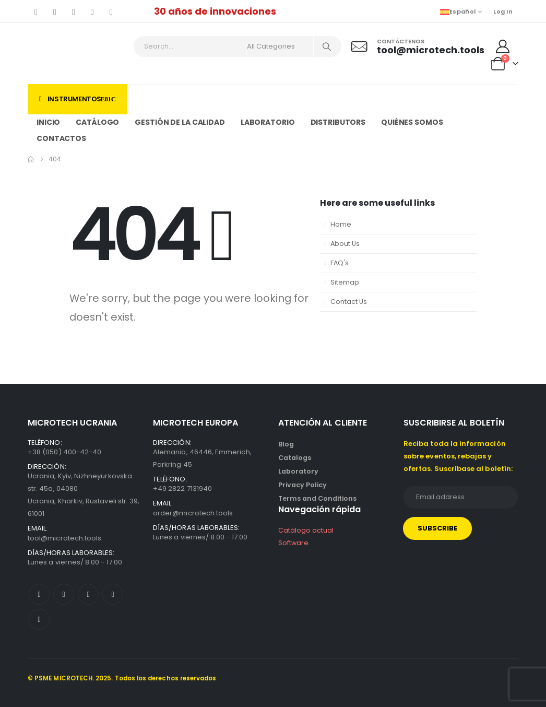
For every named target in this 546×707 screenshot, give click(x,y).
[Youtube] (73, 11)
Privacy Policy (302, 484)
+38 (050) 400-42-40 (64, 452)
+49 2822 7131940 (182, 488)
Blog (286, 444)
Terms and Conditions (317, 498)
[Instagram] (92, 11)
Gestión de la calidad (179, 122)
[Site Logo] (73, 53)
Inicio (48, 122)
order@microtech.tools (193, 513)
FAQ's (339, 262)
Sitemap (344, 282)
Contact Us (348, 301)
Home (340, 224)
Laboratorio (268, 122)
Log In (503, 11)
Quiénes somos (412, 122)
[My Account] (503, 46)
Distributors (338, 122)
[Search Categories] (280, 46)
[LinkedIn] (111, 11)
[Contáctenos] (416, 46)
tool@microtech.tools (64, 538)
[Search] (326, 46)
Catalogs (294, 457)
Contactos (61, 138)
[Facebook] (36, 11)
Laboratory (298, 471)
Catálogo (97, 122)
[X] (55, 11)
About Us (345, 243)
